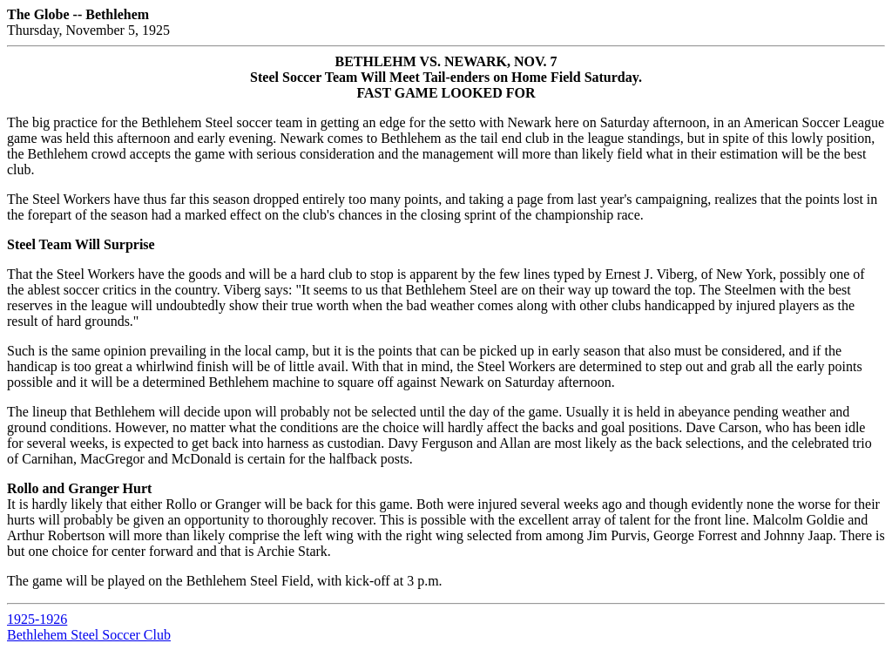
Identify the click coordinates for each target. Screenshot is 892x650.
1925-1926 (37, 619)
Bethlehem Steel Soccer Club (89, 634)
